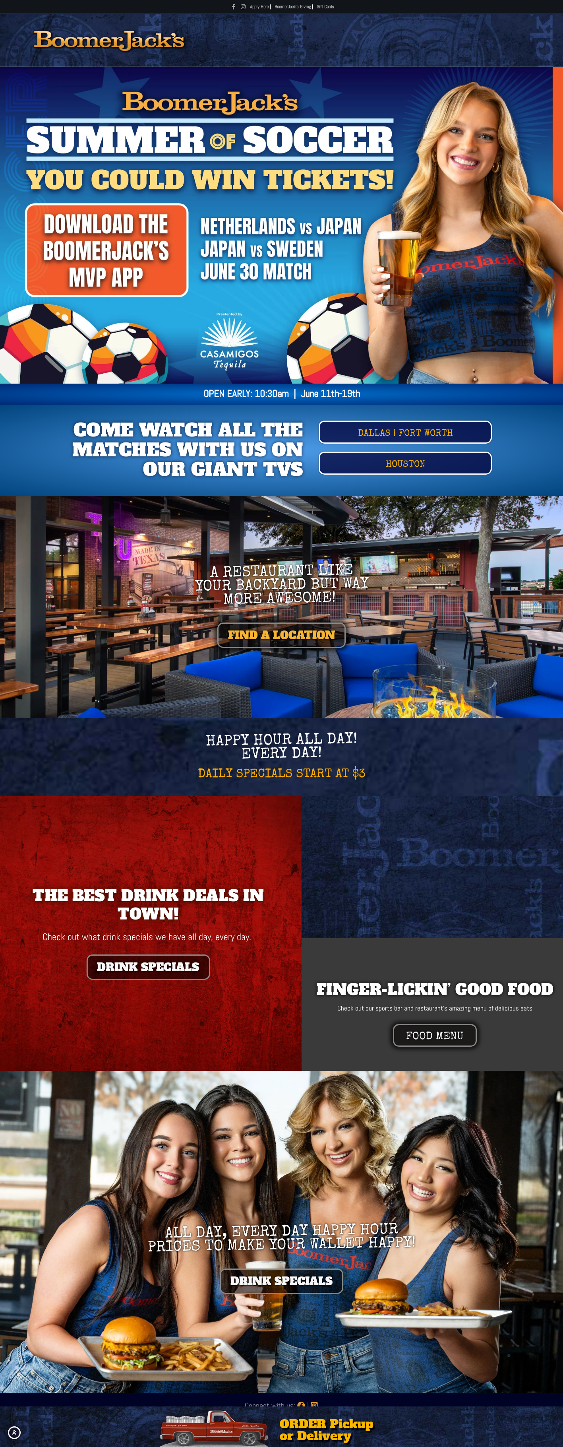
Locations (386, 40)
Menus (301, 40)
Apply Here (259, 7)
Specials (339, 40)
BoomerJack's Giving (293, 7)
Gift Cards (325, 7)
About (468, 40)
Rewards (432, 40)
